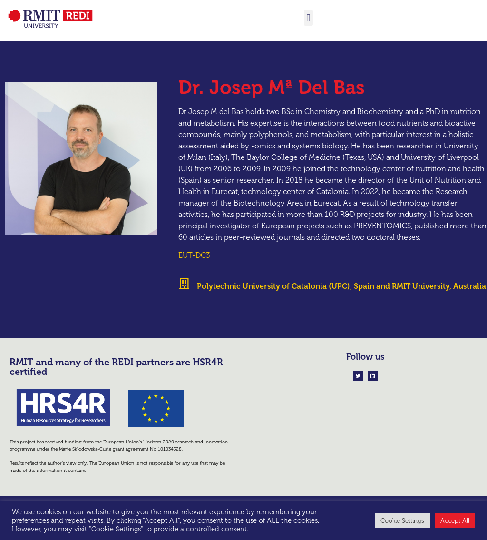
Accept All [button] (454, 520)
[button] (308, 18)
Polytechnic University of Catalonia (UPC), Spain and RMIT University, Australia (341, 296)
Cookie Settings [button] (402, 520)
